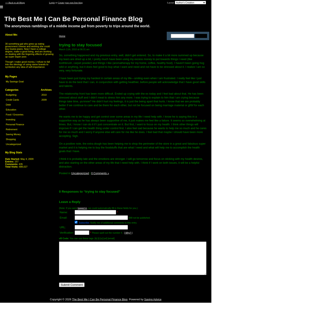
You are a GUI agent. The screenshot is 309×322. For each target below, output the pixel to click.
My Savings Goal (15, 81)
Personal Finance (15, 124)
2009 (44, 99)
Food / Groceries (14, 114)
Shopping (11, 139)
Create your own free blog (70, 2)
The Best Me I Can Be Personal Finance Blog (99, 305)
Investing (10, 119)
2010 (44, 95)
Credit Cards (12, 99)
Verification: (67, 232)
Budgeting (11, 95)
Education (11, 109)
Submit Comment (72, 291)
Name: (64, 212)
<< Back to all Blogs (15, 2)
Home (62, 36)
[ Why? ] (128, 232)
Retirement (11, 129)
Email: (63, 217)
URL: (63, 227)
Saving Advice (152, 305)
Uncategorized (13, 144)
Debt (8, 104)
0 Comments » (100, 173)
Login (52, 2)
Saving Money (13, 134)
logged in (82, 208)
